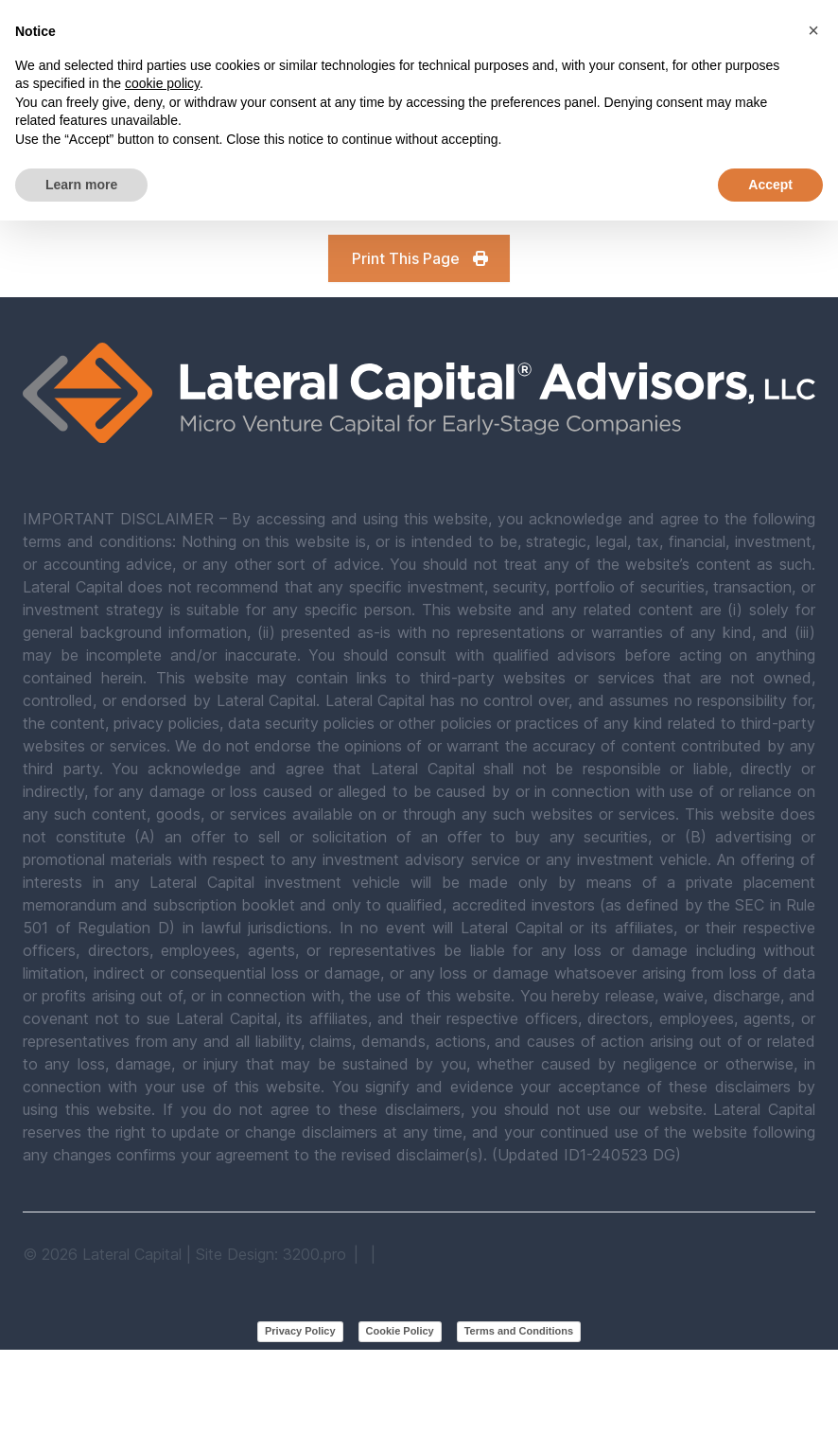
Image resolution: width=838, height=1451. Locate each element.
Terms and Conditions (518, 1330)
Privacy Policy (300, 1330)
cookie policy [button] (162, 83)
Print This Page (421, 258)
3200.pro (314, 1254)
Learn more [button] (81, 184)
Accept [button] (770, 184)
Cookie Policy (400, 1330)
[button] (813, 30)
